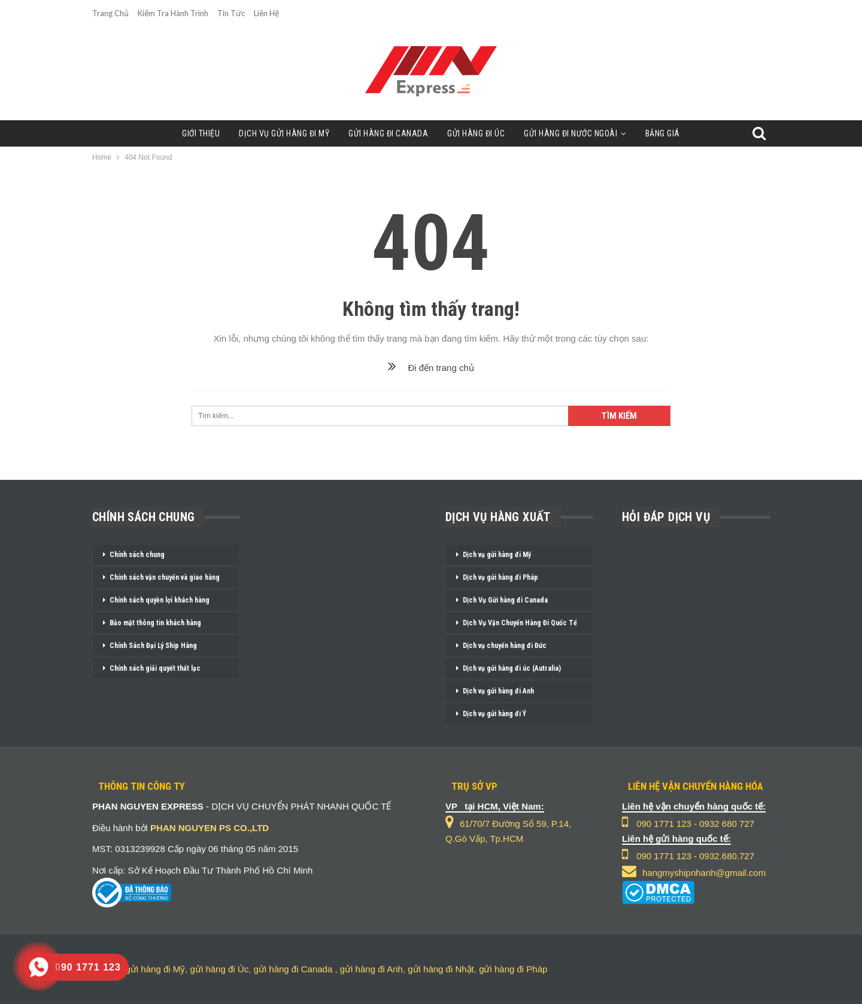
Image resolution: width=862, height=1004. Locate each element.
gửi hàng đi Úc (219, 969)
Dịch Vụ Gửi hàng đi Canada (505, 600)
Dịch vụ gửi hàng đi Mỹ (497, 554)
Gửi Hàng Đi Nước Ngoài (574, 133)
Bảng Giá (668, 133)
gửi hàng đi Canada (292, 969)
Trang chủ (110, 13)
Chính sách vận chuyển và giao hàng (165, 577)
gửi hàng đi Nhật (441, 969)
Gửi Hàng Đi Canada (387, 133)
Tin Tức (231, 13)
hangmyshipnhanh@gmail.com (704, 873)
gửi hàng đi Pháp (513, 969)
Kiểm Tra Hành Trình (173, 13)
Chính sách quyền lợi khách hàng (160, 600)
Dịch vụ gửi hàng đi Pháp (500, 577)
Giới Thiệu (195, 133)
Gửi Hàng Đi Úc (477, 133)
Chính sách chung (137, 554)
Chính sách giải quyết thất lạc (155, 668)
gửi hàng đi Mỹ (156, 969)
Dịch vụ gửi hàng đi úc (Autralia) (512, 668)
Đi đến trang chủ (431, 368)
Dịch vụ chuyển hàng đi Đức (505, 645)
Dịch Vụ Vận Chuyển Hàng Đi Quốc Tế (520, 623)
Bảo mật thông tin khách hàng (155, 623)
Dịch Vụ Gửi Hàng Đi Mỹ (280, 133)
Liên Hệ (266, 13)
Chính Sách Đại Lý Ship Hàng (153, 645)
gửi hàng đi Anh (371, 969)
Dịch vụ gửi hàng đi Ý (494, 714)
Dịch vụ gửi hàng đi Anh (498, 691)
